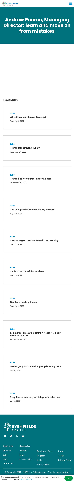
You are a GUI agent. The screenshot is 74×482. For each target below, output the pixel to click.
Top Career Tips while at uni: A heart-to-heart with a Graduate (35, 334)
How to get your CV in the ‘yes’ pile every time (35, 366)
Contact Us (8, 463)
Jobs (5, 455)
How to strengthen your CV (25, 147)
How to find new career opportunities (30, 178)
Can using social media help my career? (32, 209)
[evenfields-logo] (10, 4)
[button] (71, 3)
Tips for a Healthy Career (24, 302)
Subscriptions (43, 464)
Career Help (25, 459)
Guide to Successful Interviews (27, 271)
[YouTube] (23, 436)
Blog (12, 113)
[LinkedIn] (5, 436)
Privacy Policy (64, 460)
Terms (61, 455)
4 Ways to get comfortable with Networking (34, 240)
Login (21, 455)
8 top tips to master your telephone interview (35, 397)
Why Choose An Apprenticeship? (28, 117)
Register (23, 450)
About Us (7, 450)
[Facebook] (11, 436)
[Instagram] (17, 436)
